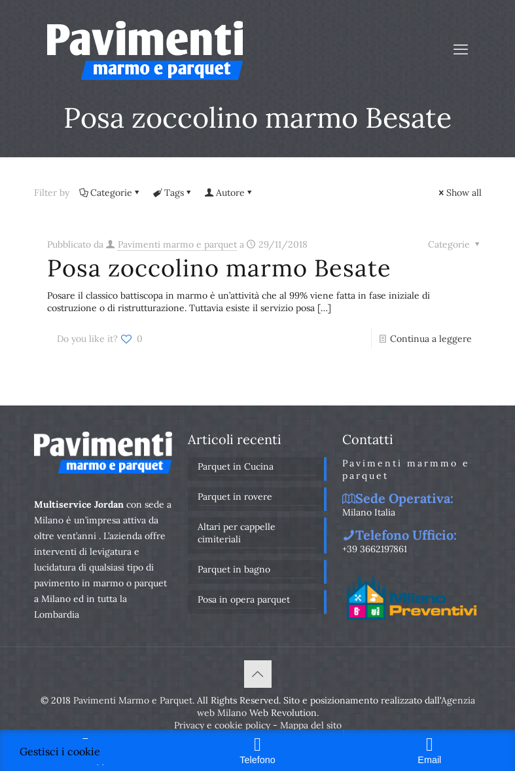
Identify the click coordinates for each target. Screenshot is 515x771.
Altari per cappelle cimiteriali (236, 533)
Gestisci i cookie (60, 751)
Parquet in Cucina (236, 466)
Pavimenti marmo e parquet (177, 244)
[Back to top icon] (258, 674)
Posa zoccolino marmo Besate (219, 268)
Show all (459, 192)
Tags (173, 192)
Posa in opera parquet (244, 599)
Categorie (110, 192)
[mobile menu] (461, 49)
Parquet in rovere (235, 496)
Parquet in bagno (234, 569)
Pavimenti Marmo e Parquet (132, 700)
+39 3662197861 (374, 549)
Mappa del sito (311, 725)
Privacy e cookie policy (222, 725)
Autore (229, 192)
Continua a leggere (431, 339)
